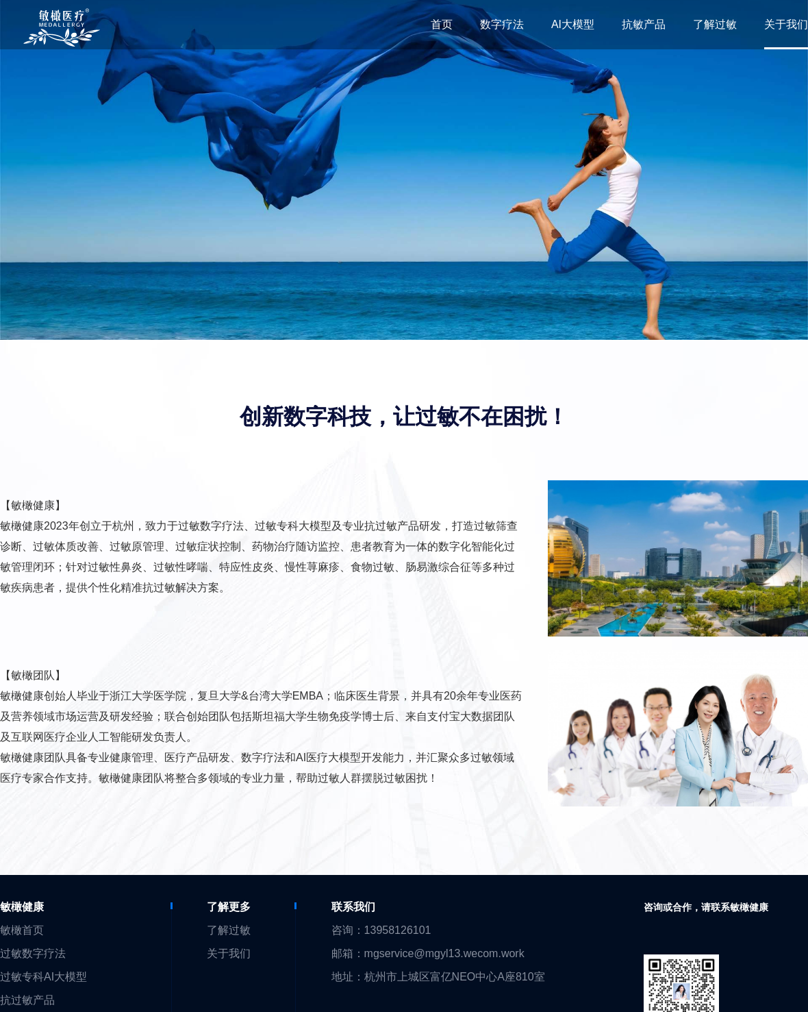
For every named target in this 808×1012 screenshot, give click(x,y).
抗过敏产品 (27, 1000)
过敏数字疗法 (33, 953)
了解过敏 (229, 930)
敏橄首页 (22, 930)
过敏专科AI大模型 (43, 977)
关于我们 (229, 953)
